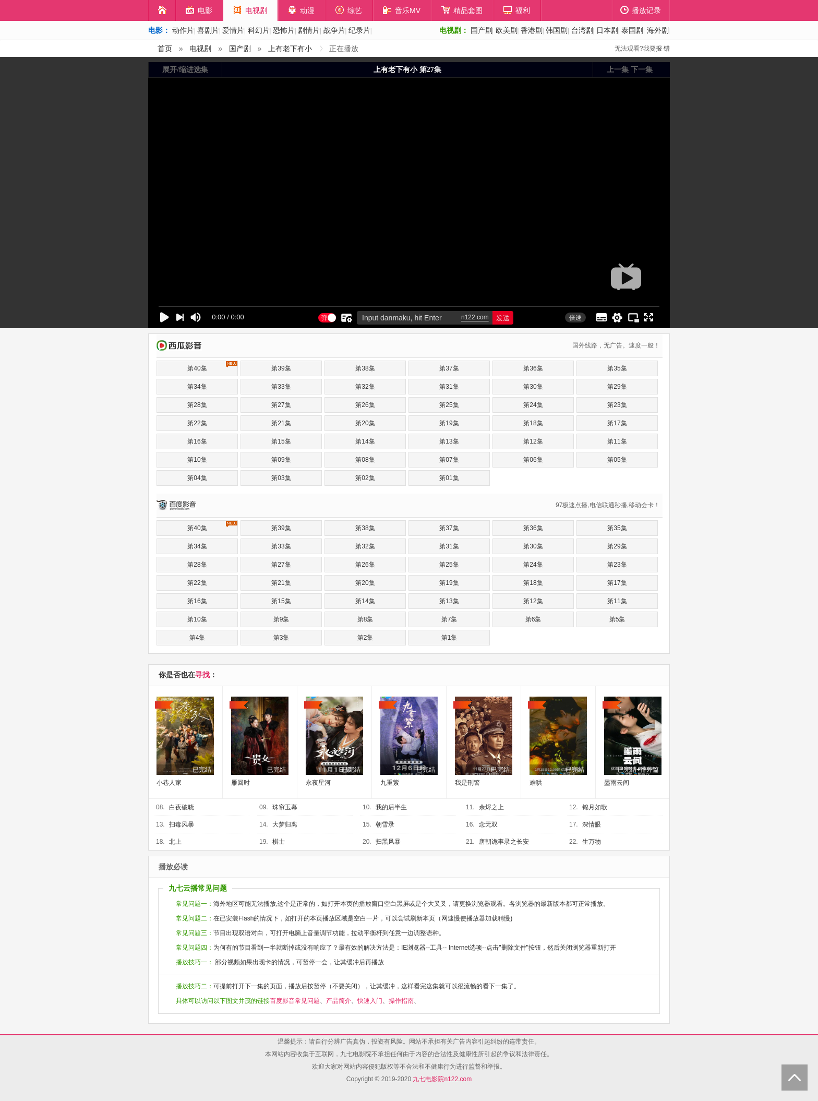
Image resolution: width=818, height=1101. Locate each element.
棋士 (278, 841)
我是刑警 (467, 782)
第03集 (281, 478)
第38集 (365, 368)
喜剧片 (208, 30)
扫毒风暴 (181, 824)
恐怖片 (284, 30)
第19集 (449, 423)
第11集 (617, 441)
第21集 (281, 423)
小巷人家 (169, 782)
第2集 (365, 637)
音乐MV (401, 10)
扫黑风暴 (388, 841)
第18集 (533, 423)
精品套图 (462, 10)
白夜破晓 (181, 807)
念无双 (488, 824)
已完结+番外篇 (638, 769)
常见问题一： (194, 903)
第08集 (365, 459)
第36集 (533, 368)
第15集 (281, 441)
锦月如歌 (594, 807)
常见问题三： (194, 933)
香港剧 (532, 30)
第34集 (197, 386)
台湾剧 (582, 30)
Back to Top (794, 1077)
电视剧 (250, 10)
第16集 (197, 441)
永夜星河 (318, 782)
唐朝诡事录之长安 (504, 841)
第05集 (617, 459)
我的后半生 (391, 807)
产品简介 (338, 1000)
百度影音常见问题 (295, 1000)
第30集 (533, 386)
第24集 (533, 405)
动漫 (301, 10)
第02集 (365, 478)
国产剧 (481, 30)
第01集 (449, 478)
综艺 (348, 10)
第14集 (365, 441)
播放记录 (640, 10)
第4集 (197, 637)
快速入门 (369, 1000)
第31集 (449, 386)
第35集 (617, 368)
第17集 (617, 423)
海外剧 (658, 30)
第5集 (617, 619)
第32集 (365, 386)
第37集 (449, 368)
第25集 (449, 405)
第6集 (533, 619)
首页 (165, 48)
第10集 (197, 459)
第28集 (197, 405)
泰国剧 (632, 30)
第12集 (533, 441)
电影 (199, 10)
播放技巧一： (194, 962)
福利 (516, 10)
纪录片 (359, 30)
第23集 (617, 405)
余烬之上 (491, 807)
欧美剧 (507, 30)
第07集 (449, 459)
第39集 (281, 368)
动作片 (183, 30)
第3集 (281, 637)
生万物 (591, 841)
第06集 (533, 459)
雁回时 (240, 782)
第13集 (449, 441)
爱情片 (233, 30)
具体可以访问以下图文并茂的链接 (223, 1000)
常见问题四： (194, 947)
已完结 (202, 769)
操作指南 (401, 1000)
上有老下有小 (290, 48)
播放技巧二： (194, 986)
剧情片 (309, 30)
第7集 (449, 619)
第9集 (281, 619)
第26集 (365, 405)
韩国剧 (557, 30)
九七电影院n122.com (442, 1079)
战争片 (334, 30)
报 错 (663, 48)
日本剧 (607, 30)
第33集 (281, 386)
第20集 (365, 423)
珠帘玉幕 (284, 807)
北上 (175, 841)
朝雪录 (385, 824)
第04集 (197, 478)
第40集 (212, 366)
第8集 (365, 619)
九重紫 (389, 782)
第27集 (281, 405)
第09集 (281, 459)
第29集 (617, 386)
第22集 (197, 423)
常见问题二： (194, 918)
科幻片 (259, 30)
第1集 (449, 637)
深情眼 (591, 824)
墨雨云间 (616, 782)
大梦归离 (284, 824)
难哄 (536, 782)
